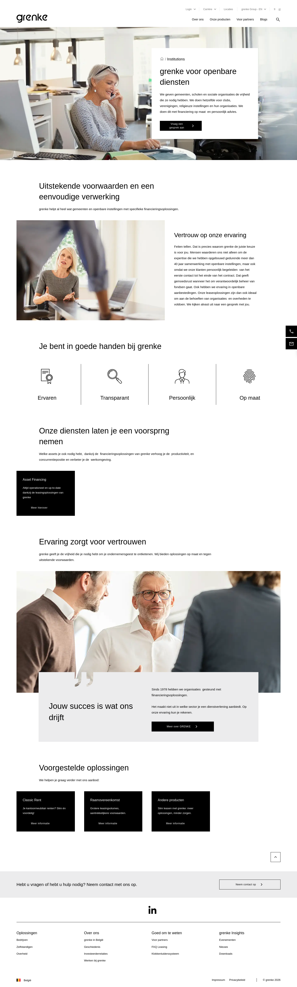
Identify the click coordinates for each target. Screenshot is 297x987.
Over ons (198, 19)
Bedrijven (22, 939)
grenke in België (93, 939)
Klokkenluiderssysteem (165, 953)
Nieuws (223, 946)
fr (274, 9)
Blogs (263, 19)
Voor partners (245, 19)
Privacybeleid (237, 979)
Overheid (21, 953)
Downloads (225, 953)
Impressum (218, 979)
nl (279, 9)
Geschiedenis (92, 946)
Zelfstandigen (24, 946)
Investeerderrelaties (96, 953)
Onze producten (220, 19)
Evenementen (227, 939)
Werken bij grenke (95, 960)
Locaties (228, 9)
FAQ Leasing (159, 946)
